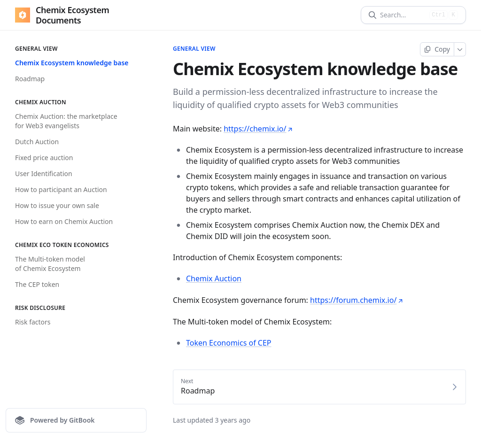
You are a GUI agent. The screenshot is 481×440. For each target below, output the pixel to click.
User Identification (43, 173)
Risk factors (33, 321)
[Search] (402, 15)
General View (194, 49)
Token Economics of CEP (229, 343)
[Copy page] (437, 49)
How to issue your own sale (57, 205)
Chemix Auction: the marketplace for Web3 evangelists (66, 121)
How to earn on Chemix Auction (64, 221)
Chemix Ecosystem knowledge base (72, 62)
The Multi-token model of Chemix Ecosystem (50, 264)
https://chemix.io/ (258, 129)
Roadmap (30, 78)
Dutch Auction (37, 141)
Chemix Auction (213, 278)
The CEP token (37, 284)
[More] (460, 49)
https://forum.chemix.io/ (356, 300)
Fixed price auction (44, 157)
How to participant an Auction (61, 189)
